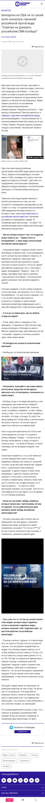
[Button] (38, 46)
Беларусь (6, 10)
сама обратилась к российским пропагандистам (19, 215)
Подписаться (22, 731)
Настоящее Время (8, 37)
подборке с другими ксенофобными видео (20, 115)
